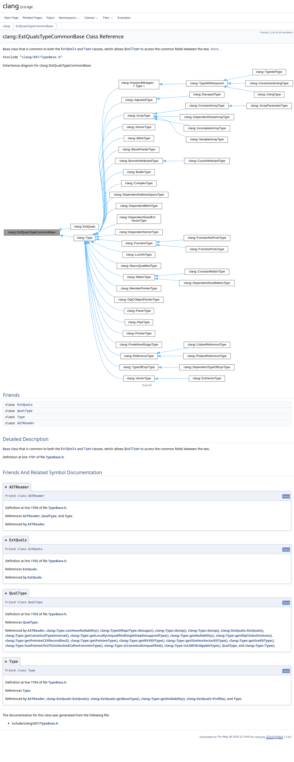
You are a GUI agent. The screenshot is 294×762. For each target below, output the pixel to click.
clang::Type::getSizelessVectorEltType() (197, 640)
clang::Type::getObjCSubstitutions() (244, 635)
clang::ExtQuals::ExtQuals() (242, 630)
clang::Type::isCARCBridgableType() (192, 645)
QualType (132, 49)
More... (216, 49)
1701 (32, 457)
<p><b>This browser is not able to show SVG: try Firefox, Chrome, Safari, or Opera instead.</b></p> (148, 225)
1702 (34, 561)
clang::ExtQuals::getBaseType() (115, 699)
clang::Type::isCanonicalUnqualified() (133, 645)
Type (88, 49)
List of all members (282, 32)
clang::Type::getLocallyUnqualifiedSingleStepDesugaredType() (119, 635)
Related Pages (32, 17)
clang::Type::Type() (260, 645)
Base (6, 49)
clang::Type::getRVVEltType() (141, 640)
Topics (50, 17)
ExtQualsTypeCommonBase (34, 26)
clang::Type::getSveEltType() (251, 640)
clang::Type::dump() (170, 630)
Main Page (11, 17)
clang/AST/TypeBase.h (41, 57)
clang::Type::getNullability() (192, 635)
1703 (34, 614)
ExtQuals (68, 49)
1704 (34, 682)
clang (6, 26)
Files (108, 17)
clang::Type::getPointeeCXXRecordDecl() (37, 640)
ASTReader (25, 423)
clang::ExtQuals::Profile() (205, 699)
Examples (124, 17)
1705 (34, 507)
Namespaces (69, 17)
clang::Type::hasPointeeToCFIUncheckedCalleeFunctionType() (53, 645)
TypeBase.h (55, 457)
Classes (91, 17)
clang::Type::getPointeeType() (94, 640)
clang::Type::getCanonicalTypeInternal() (36, 635)
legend (147, 385)
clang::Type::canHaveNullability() (72, 630)
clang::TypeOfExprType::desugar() (126, 630)
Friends (264, 32)
